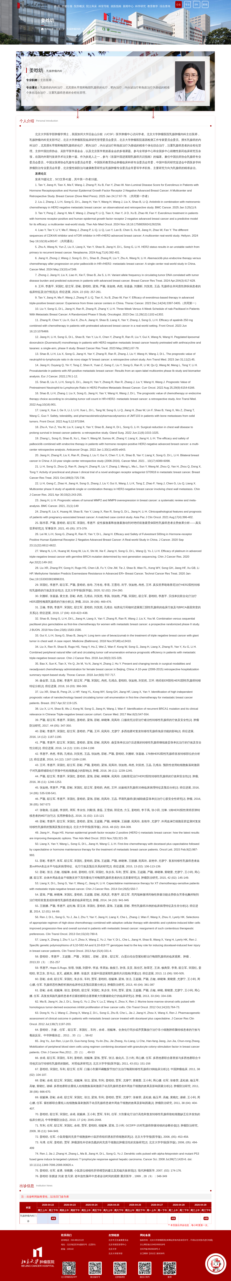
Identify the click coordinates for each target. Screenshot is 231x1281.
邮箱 (205, 4)
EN (196, 4)
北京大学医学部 (115, 1253)
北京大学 (112, 1249)
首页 (58, 29)
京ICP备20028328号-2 (150, 1249)
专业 (187, 4)
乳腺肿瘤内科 (54, 71)
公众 (178, 4)
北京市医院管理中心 (117, 1244)
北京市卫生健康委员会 (118, 1240)
